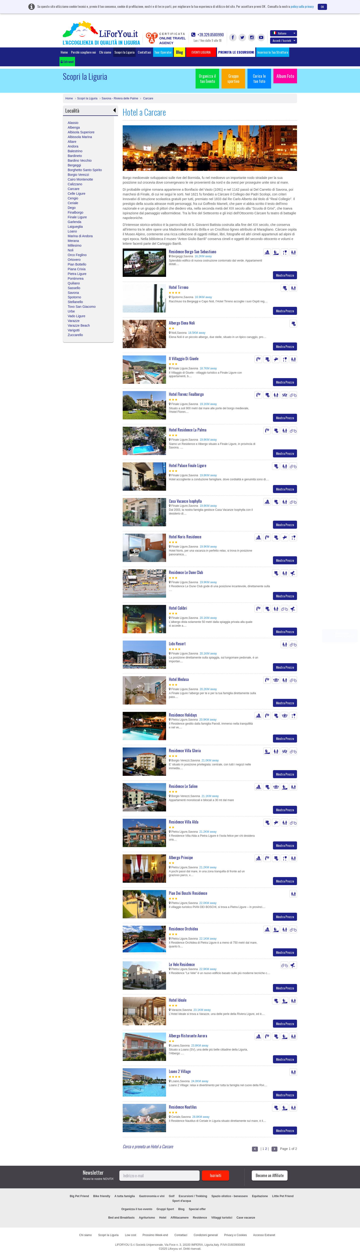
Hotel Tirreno (178, 287)
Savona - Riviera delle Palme (120, 98)
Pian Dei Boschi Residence (188, 893)
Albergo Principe (181, 857)
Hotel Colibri (178, 608)
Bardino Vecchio (80, 160)
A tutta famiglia (124, 1196)
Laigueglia (75, 226)
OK (322, 7)
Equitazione (260, 1196)
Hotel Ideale (177, 1000)
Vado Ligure (76, 316)
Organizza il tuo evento (136, 1209)
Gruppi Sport (165, 1209)
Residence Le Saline (183, 786)
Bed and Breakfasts (121, 1217)
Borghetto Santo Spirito (85, 170)
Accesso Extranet (264, 1235)
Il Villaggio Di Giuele (183, 358)
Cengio (73, 198)
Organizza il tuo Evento (207, 78)
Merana (73, 241)
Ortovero (74, 260)
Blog (181, 1209)
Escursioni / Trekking (193, 1196)
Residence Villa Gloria (185, 750)
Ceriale (73, 203)
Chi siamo (105, 52)
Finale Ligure (77, 217)
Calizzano (75, 184)
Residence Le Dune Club (186, 572)
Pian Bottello (77, 264)
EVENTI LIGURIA (226, 1209)
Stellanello (75, 302)
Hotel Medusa (179, 679)
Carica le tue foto (259, 78)
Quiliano (74, 283)
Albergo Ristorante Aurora (188, 1035)
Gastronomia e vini (151, 1196)
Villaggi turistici (221, 1217)
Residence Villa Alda (183, 822)
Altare (72, 142)
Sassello (74, 288)
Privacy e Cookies (235, 1235)
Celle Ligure (76, 193)
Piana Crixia (76, 269)
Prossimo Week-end (155, 1235)
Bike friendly (101, 1196)
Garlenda (74, 222)
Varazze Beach (79, 325)
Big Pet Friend (79, 1196)
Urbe (71, 311)
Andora (73, 146)
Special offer (197, 1209)
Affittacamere (180, 1217)
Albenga (74, 127)
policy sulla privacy (302, 6)
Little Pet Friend (283, 1196)
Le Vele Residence (182, 964)
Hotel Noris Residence (185, 537)
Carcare (147, 98)
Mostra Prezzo (285, 275)
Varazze (74, 321)
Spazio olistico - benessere (229, 1196)
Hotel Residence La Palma (187, 430)
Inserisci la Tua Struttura (272, 52)
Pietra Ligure (77, 274)
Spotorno (74, 297)
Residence (200, 1217)
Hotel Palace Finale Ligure (187, 465)
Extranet (67, 61)
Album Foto (285, 76)
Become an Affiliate (270, 1175)
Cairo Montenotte (80, 179)
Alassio (73, 123)
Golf (171, 1196)
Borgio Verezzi (78, 175)
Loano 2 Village (180, 1071)
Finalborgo (75, 212)
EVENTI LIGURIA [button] (201, 52)
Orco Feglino (77, 255)
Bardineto (75, 156)
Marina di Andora (80, 236)
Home (64, 52)
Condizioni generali (206, 1235)
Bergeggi (74, 165)
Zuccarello (75, 335)
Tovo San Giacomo (82, 306)
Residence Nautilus (183, 1107)
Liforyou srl (175, 1248)
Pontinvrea (76, 278)
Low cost (130, 1235)
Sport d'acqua (181, 1201)
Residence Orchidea (183, 929)
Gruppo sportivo (233, 78)
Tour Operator (163, 52)
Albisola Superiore (81, 132)
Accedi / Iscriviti (284, 40)
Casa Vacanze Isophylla (185, 501)
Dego (71, 208)
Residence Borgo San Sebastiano (192, 251)
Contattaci (144, 52)
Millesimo (74, 245)
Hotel (162, 1217)
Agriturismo (147, 1217)
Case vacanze (246, 1217)
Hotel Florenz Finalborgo (186, 394)
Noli (70, 250)
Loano (72, 231)
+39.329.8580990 (207, 35)
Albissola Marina (80, 137)
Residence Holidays (183, 715)
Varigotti (74, 330)
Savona (73, 293)
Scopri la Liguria (124, 52)
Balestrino (75, 151)
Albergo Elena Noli (182, 323)
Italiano (284, 33)
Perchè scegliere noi (83, 52)
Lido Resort (177, 643)
